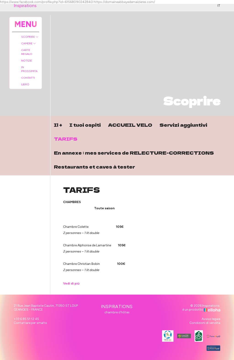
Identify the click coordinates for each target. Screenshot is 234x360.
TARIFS (65, 138)
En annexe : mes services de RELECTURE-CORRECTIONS (134, 152)
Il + (58, 124)
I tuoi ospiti (85, 124)
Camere (28, 43)
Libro (25, 84)
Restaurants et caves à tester (94, 166)
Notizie (26, 60)
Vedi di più (71, 283)
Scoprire (29, 36)
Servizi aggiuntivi (183, 124)
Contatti (28, 77)
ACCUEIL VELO (130, 124)
